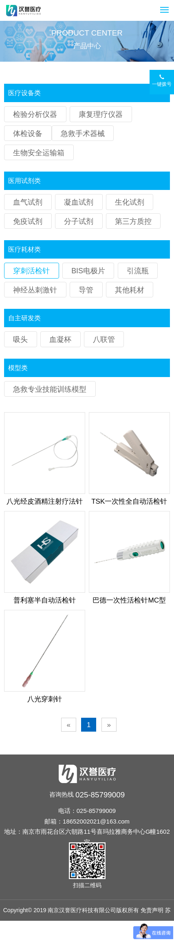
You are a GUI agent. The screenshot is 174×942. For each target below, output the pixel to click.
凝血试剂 (78, 202)
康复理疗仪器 (101, 114)
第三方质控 (133, 221)
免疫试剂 (27, 221)
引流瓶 (138, 271)
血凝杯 (60, 339)
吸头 (20, 339)
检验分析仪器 (35, 114)
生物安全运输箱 (38, 153)
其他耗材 (129, 290)
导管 (86, 290)
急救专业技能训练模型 (49, 389)
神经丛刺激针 (35, 290)
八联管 (104, 339)
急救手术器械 (83, 133)
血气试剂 (27, 202)
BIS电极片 (88, 271)
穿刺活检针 (31, 271)
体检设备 (27, 133)
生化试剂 (129, 202)
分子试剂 (78, 221)
